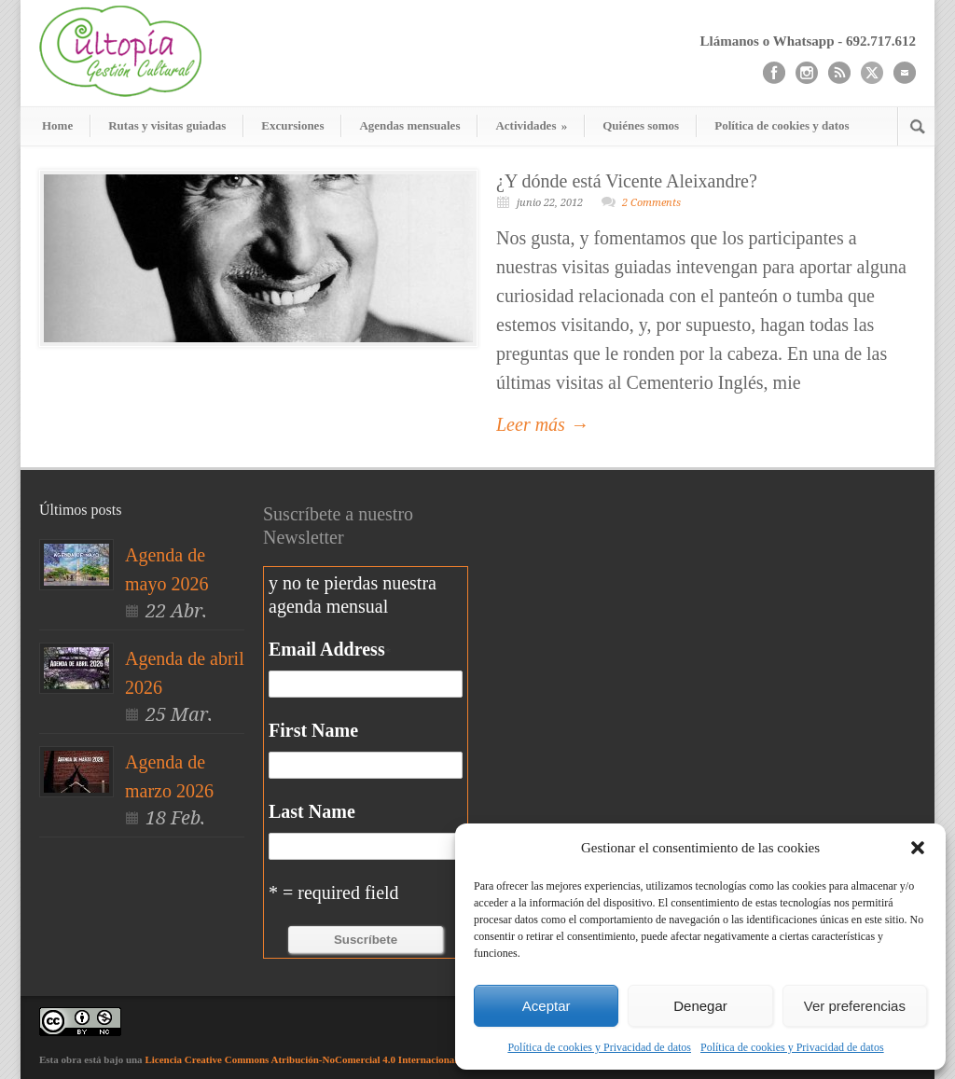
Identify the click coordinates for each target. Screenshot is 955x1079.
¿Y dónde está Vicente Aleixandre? (626, 181)
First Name (313, 730)
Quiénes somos (640, 125)
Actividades (531, 125)
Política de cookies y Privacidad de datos (599, 1047)
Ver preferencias (855, 1006)
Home (57, 125)
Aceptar (546, 1006)
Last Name (312, 811)
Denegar (700, 1006)
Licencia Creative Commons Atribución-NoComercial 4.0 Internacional (301, 1059)
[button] (917, 847)
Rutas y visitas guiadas (167, 125)
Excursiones (292, 125)
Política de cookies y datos (781, 125)
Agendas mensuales (409, 125)
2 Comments (651, 203)
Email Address (330, 649)
